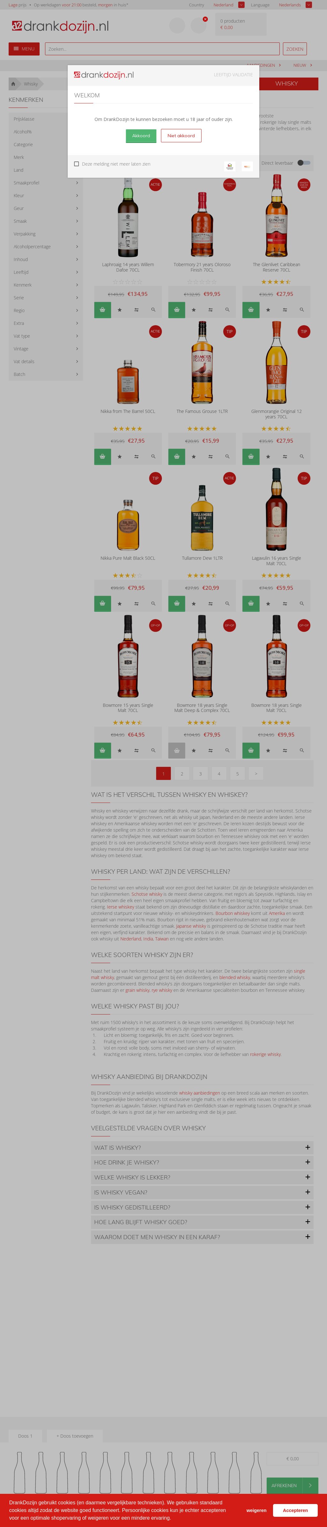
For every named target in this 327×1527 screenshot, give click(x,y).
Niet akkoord (181, 135)
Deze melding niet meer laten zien (116, 164)
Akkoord (141, 135)
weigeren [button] (256, 1510)
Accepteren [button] (295, 1510)
